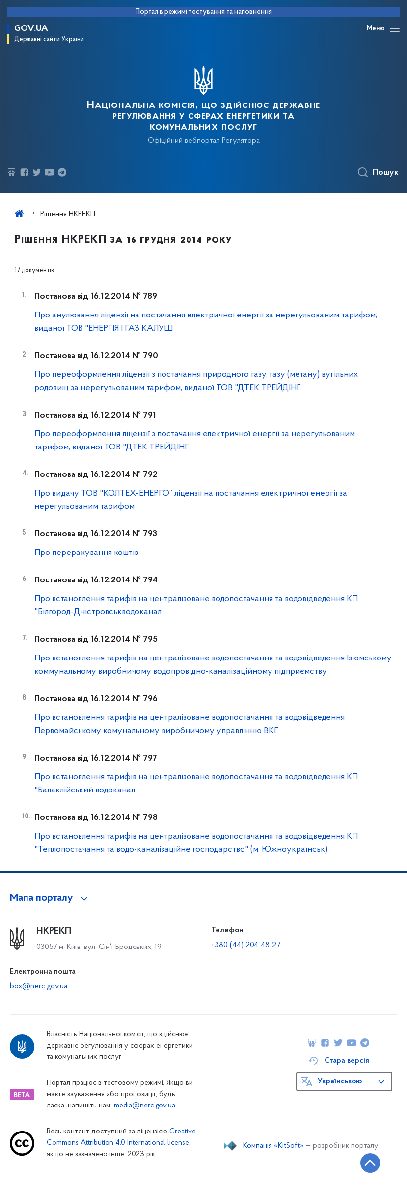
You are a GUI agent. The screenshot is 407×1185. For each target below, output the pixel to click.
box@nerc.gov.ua (38, 986)
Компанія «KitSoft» (273, 1146)
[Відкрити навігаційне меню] (395, 29)
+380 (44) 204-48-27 (245, 945)
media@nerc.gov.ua (144, 1105)
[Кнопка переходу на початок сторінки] (370, 1163)
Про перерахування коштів (86, 552)
